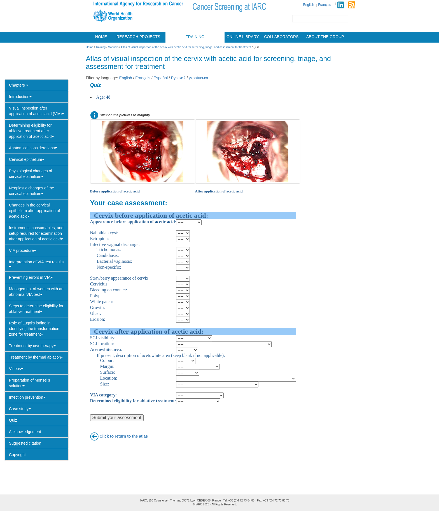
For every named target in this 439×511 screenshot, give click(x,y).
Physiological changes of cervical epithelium (30, 174)
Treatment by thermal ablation (36, 357)
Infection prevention (27, 397)
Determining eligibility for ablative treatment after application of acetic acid (31, 131)
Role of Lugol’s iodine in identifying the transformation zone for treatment (34, 328)
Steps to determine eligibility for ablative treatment (36, 309)
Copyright (17, 454)
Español (161, 78)
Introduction (20, 96)
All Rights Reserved (223, 504)
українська (198, 78)
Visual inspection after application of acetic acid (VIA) (36, 111)
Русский (178, 78)
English (308, 5)
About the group (325, 36)
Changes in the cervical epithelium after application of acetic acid (34, 211)
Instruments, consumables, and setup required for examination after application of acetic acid (36, 233)
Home (101, 36)
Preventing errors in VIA (31, 277)
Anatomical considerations (33, 148)
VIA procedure (22, 250)
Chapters (18, 85)
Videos (16, 368)
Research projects (138, 36)
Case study (20, 409)
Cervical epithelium (26, 159)
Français (324, 5)
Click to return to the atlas (123, 436)
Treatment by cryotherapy (32, 345)
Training (195, 36)
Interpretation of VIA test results (36, 264)
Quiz (13, 420)
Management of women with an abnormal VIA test (36, 292)
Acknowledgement (25, 431)
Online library (242, 36)
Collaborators (281, 36)
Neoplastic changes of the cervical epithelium (31, 191)
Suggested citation (25, 443)
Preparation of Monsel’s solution (29, 383)
